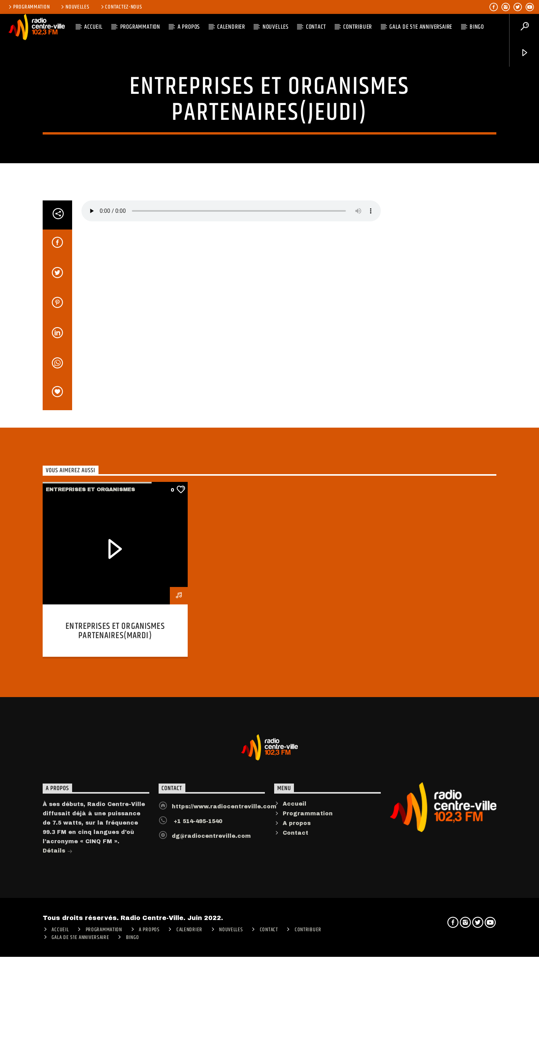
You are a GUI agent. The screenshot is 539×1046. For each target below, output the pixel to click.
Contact (316, 27)
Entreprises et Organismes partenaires (269, 172)
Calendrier (231, 27)
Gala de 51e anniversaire (420, 27)
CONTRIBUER (357, 27)
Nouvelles (74, 7)
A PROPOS (189, 27)
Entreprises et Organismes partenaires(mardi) (115, 874)
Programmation (28, 7)
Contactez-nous (121, 7)
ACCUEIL (93, 27)
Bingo (477, 27)
